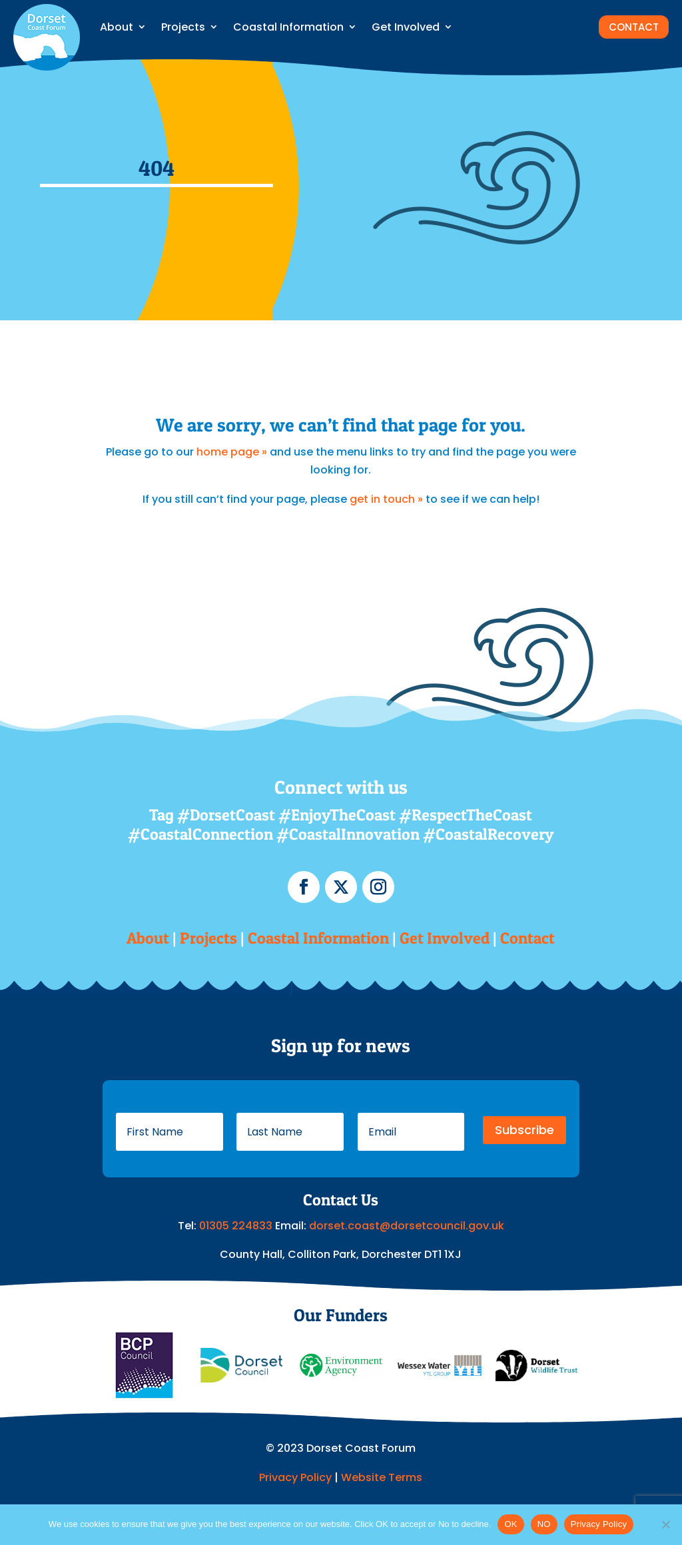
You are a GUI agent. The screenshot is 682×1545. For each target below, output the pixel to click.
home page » (231, 452)
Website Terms (381, 1477)
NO (544, 1524)
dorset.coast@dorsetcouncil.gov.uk (406, 1225)
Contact (527, 938)
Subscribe (524, 1129)
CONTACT (634, 27)
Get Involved (406, 27)
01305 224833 (237, 1225)
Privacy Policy (295, 1477)
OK (510, 1524)
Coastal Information (288, 27)
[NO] (665, 1524)
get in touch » (386, 499)
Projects (183, 27)
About (116, 27)
